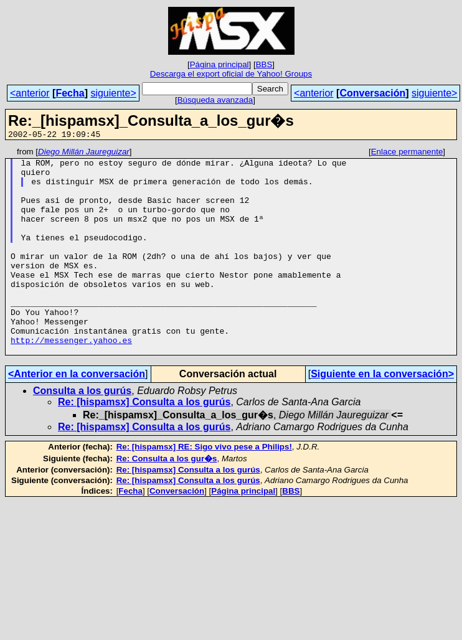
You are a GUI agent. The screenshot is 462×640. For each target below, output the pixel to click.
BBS (264, 64)
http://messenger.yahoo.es (71, 379)
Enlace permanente (407, 153)
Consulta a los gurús (82, 431)
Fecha (69, 93)
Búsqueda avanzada (215, 100)
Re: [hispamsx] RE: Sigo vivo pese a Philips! (204, 487)
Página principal (219, 64)
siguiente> (113, 93)
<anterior (30, 93)
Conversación (372, 93)
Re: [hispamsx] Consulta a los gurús (144, 443)
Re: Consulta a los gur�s (166, 499)
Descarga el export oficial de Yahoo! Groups (231, 73)
